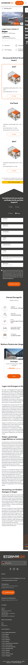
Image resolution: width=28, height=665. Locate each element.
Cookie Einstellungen (17, 662)
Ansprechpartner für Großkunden (8, 616)
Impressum (8, 662)
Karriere (2, 609)
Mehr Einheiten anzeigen (14, 182)
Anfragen (14, 96)
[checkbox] (13, 213)
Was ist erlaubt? (4, 614)
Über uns (3, 608)
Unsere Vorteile (4, 612)
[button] (14, 376)
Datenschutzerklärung (8, 278)
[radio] (10, 213)
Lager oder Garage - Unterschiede (8, 613)
